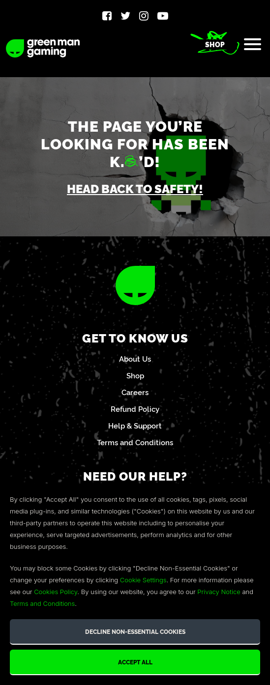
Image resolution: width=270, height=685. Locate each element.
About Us (135, 358)
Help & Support (135, 425)
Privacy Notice (218, 592)
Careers (135, 392)
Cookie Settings (143, 580)
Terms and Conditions (135, 442)
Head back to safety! (135, 188)
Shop (215, 44)
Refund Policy (135, 408)
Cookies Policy (55, 592)
